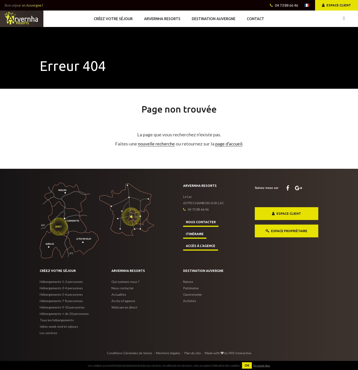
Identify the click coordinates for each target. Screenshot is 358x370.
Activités (189, 301)
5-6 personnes (61, 294)
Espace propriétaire (286, 231)
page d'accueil (230, 143)
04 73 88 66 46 (284, 5)
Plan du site (192, 353)
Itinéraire (195, 234)
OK (247, 365)
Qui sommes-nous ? (125, 282)
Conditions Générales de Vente (129, 353)
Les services (48, 333)
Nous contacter (201, 222)
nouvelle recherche (155, 143)
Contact (255, 19)
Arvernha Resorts (162, 19)
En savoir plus (261, 365)
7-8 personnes (61, 301)
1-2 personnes (61, 282)
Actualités (118, 294)
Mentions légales (168, 353)
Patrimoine (191, 288)
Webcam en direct (124, 307)
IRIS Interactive (240, 353)
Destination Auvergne (213, 19)
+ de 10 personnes (64, 314)
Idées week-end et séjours (59, 326)
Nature (188, 282)
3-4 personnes (61, 288)
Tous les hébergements (57, 320)
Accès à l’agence (200, 246)
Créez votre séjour (113, 19)
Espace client (336, 5)
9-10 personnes (62, 307)
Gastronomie (192, 294)
